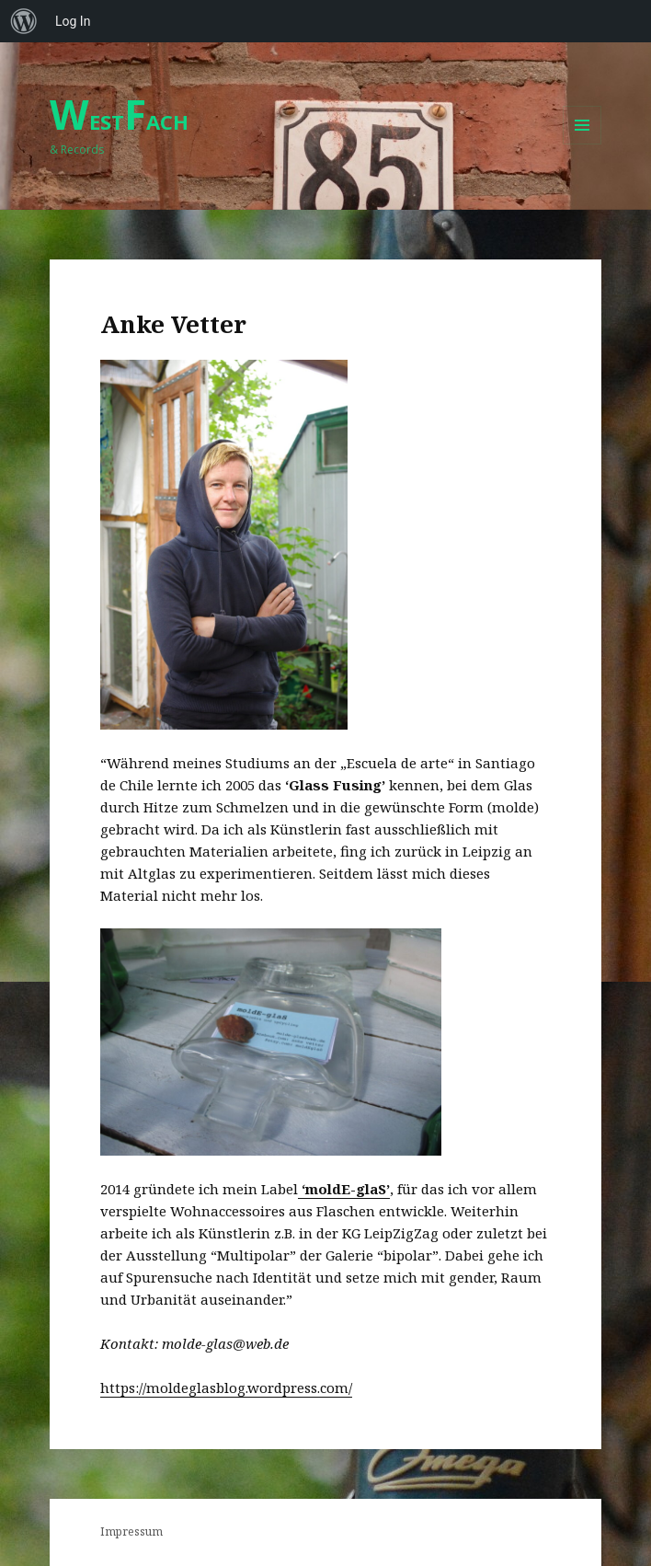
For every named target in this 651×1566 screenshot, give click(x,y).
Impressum (131, 1531)
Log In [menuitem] (72, 21)
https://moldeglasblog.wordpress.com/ (226, 1387)
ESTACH (119, 121)
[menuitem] (24, 21)
